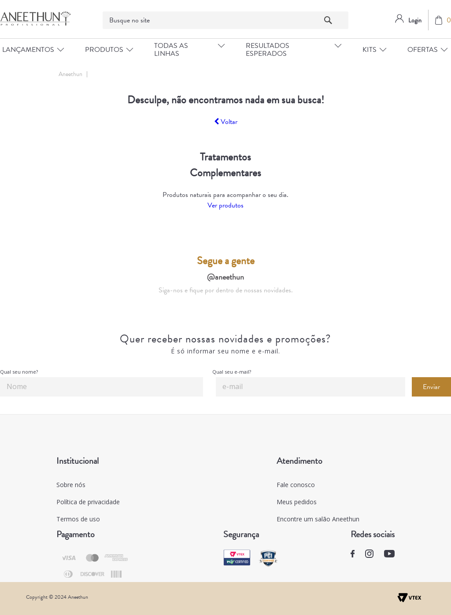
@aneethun (225, 277)
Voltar (225, 121)
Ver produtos (225, 205)
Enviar (431, 387)
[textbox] (226, 20)
